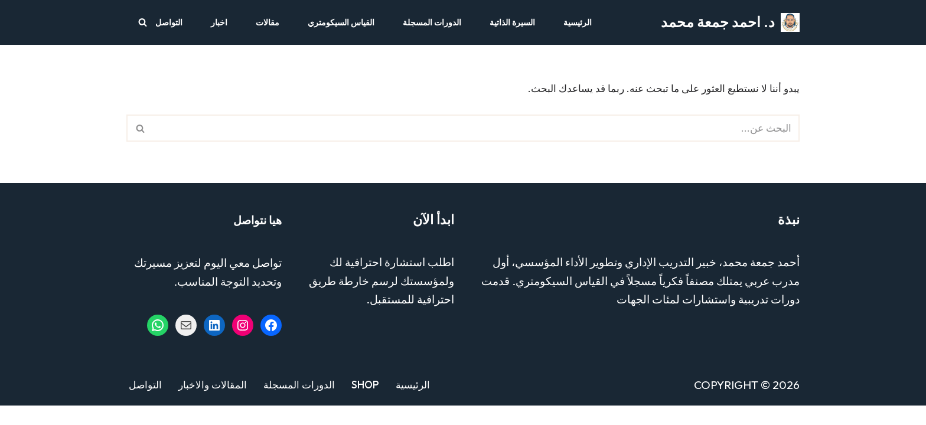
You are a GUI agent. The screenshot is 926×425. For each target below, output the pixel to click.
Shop (372, 404)
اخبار (219, 22)
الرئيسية (577, 22)
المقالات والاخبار (215, 404)
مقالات (267, 22)
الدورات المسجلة (432, 22)
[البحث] (142, 22)
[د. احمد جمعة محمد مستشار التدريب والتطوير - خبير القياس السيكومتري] (730, 22)
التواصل (168, 22)
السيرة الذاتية (512, 22)
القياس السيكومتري (341, 22)
